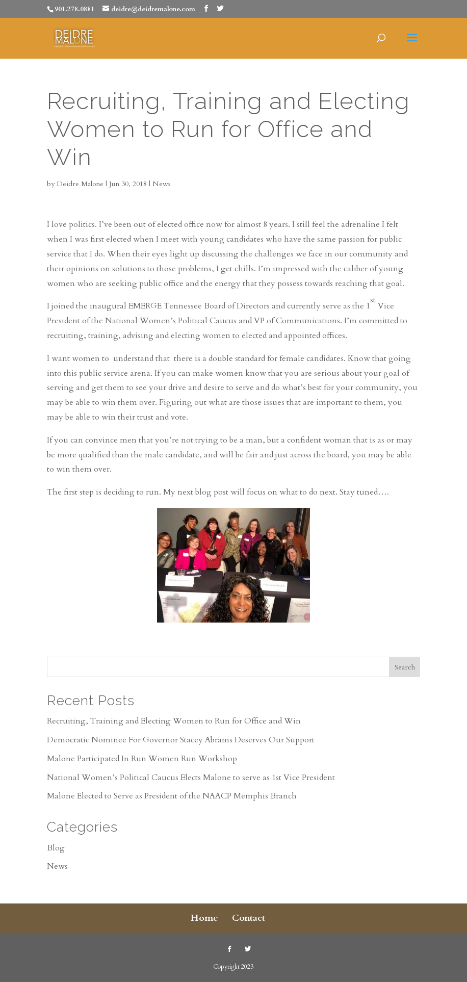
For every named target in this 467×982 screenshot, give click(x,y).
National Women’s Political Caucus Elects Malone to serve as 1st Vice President (191, 777)
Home (204, 918)
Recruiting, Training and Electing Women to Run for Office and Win (174, 721)
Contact (248, 918)
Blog (56, 848)
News (161, 184)
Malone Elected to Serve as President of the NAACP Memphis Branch (172, 796)
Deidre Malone (80, 184)
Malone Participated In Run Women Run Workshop (142, 758)
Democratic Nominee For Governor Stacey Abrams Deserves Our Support (181, 739)
